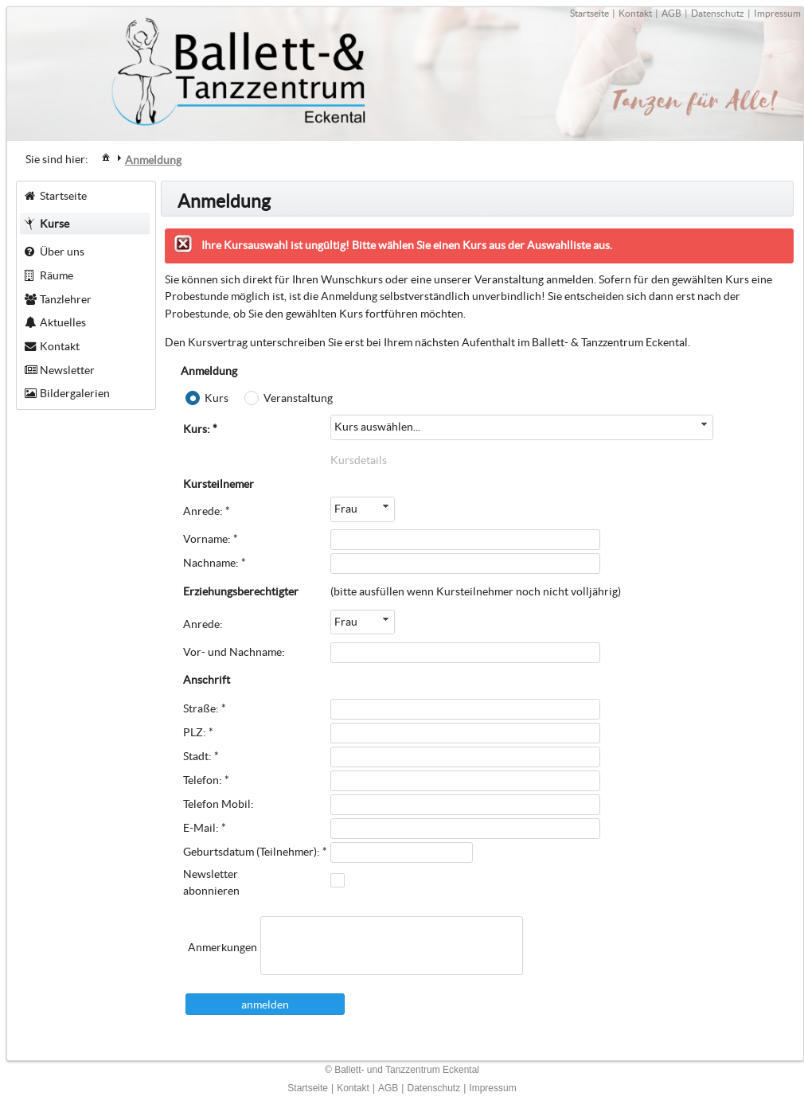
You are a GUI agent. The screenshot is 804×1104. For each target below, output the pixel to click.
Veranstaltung (298, 398)
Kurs (216, 398)
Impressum (777, 13)
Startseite (589, 13)
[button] (265, 1004)
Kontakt (635, 13)
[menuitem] (106, 156)
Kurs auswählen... (377, 426)
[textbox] (391, 945)
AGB (671, 13)
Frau (345, 508)
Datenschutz (717, 13)
